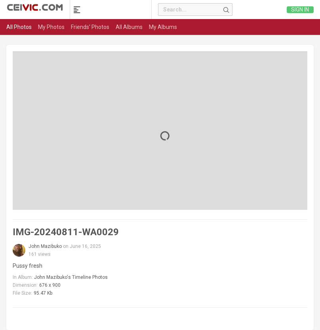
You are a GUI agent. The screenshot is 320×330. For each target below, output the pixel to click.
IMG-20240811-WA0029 (66, 232)
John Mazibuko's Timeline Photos (71, 277)
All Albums (129, 27)
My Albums (163, 27)
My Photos (51, 27)
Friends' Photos (90, 27)
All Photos (19, 27)
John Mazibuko (45, 246)
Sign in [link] (300, 9)
